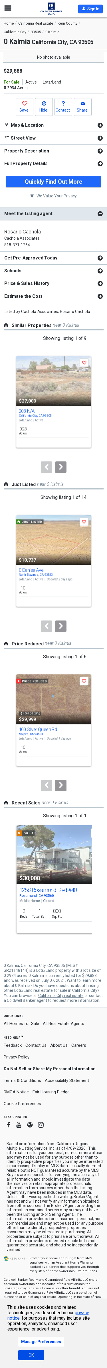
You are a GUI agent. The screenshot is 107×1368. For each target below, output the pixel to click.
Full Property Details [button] (26, 163)
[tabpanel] (53, 125)
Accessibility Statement (67, 1080)
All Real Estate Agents (63, 1023)
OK (31, 1355)
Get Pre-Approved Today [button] (30, 258)
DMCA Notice (16, 1092)
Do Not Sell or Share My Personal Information (50, 1068)
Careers (78, 1045)
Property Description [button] (26, 151)
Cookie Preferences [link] (22, 1103)
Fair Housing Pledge (51, 1092)
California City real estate (61, 995)
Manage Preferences (41, 1341)
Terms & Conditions (22, 1080)
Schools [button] (12, 270)
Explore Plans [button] (86, 1271)
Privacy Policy (16, 1057)
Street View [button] (20, 138)
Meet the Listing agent (28, 213)
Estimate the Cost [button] (23, 296)
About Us (59, 1045)
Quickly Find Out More (53, 181)
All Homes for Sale (21, 1023)
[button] (90, 9)
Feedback (13, 1045)
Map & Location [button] (24, 125)
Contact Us (36, 1045)
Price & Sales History (26, 283)
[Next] (60, 467)
